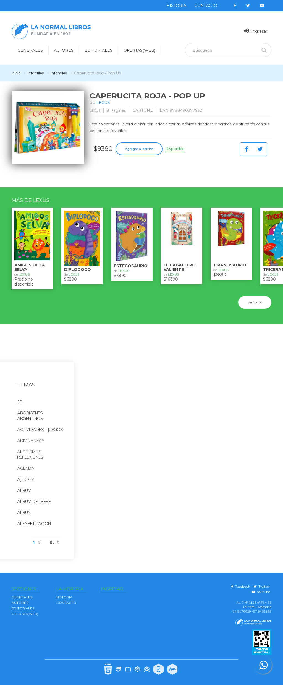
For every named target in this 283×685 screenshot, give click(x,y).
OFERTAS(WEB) (139, 50)
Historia (176, 5)
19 (57, 539)
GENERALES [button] (30, 50)
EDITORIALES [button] (98, 50)
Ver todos (255, 298)
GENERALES (22, 593)
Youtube (261, 588)
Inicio (16, 73)
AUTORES (20, 599)
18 (51, 539)
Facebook (240, 582)
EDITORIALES (23, 604)
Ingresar (255, 31)
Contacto (206, 5)
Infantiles (36, 73)
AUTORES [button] (64, 50)
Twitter (262, 582)
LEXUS (103, 102)
